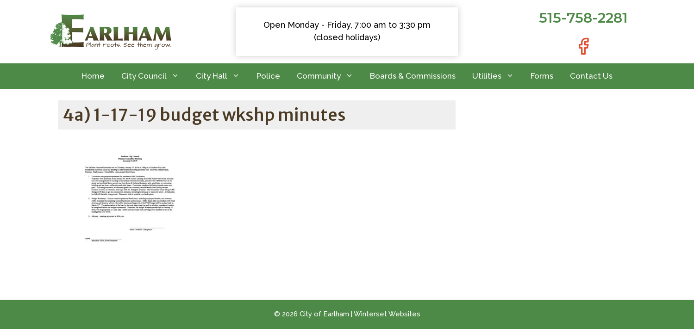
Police (268, 75)
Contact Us (591, 75)
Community (329, 76)
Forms (542, 75)
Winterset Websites (387, 314)
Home (93, 75)
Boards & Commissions (413, 75)
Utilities (497, 76)
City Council (154, 76)
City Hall (222, 76)
